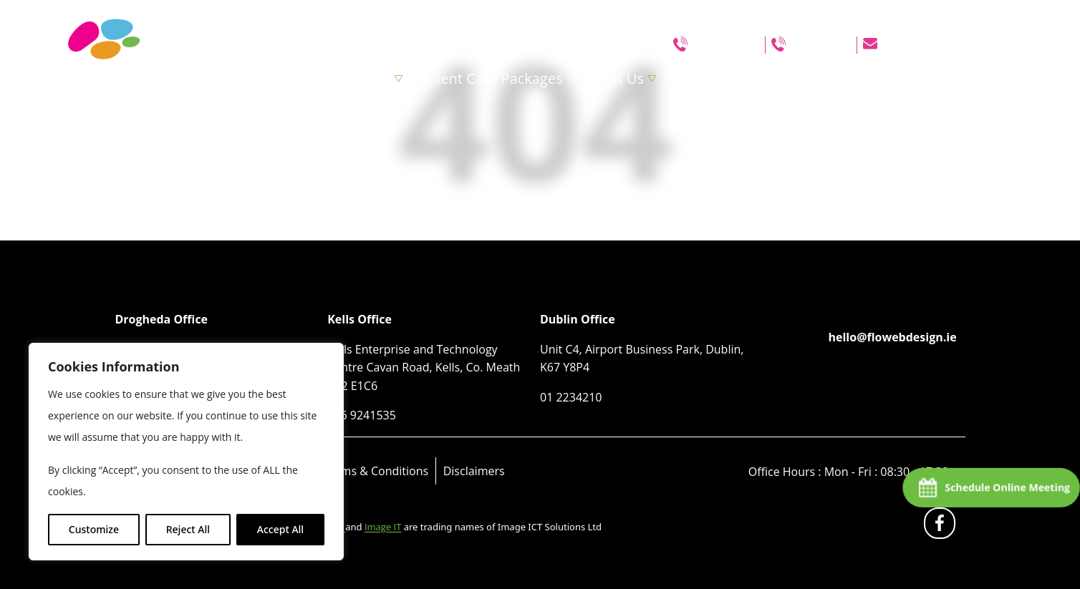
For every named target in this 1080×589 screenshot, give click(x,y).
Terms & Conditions (375, 471)
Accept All (280, 529)
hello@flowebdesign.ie (940, 45)
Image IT (383, 526)
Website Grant (917, 78)
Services (363, 78)
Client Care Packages (494, 78)
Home (296, 78)
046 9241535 (724, 45)
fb (942, 526)
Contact (1011, 78)
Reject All (188, 529)
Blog (770, 78)
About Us (613, 78)
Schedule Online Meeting (1007, 487)
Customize (94, 529)
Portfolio (707, 78)
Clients (827, 78)
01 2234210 (820, 45)
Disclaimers (474, 471)
